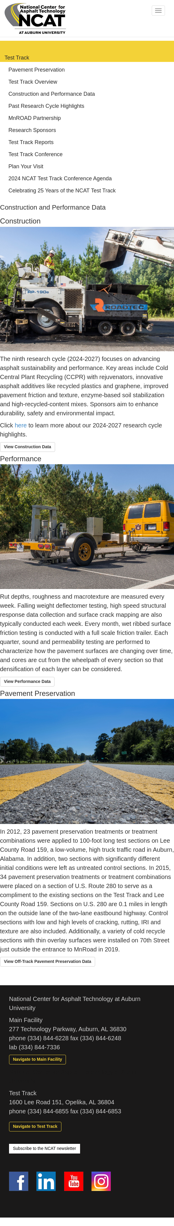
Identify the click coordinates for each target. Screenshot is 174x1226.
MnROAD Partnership (34, 118)
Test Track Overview (32, 82)
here (21, 425)
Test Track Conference (35, 154)
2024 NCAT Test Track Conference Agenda (60, 178)
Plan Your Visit (25, 166)
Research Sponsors (32, 130)
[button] (27, 447)
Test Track (17, 58)
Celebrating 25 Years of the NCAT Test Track (62, 191)
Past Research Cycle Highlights (46, 106)
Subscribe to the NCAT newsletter (44, 1148)
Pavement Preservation (36, 70)
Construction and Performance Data (51, 94)
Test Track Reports (31, 142)
